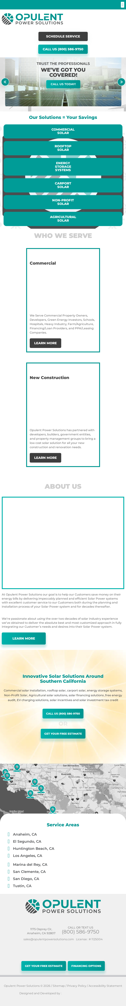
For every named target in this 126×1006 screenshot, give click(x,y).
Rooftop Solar (63, 148)
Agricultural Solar (63, 218)
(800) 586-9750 (80, 932)
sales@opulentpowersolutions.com (48, 939)
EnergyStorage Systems (63, 166)
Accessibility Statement (105, 986)
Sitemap (59, 986)
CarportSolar (63, 185)
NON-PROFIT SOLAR (63, 202)
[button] (122, 5)
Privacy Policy (76, 986)
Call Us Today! (63, 84)
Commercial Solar (63, 131)
